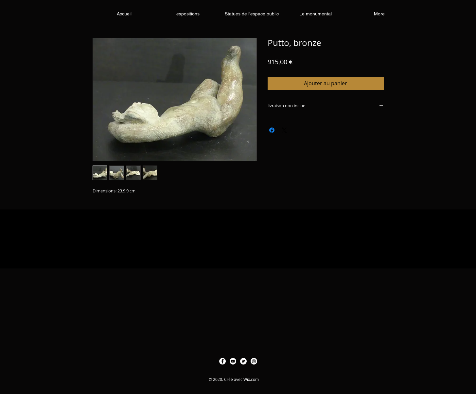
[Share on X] (284, 130)
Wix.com (251, 379)
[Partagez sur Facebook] (272, 130)
